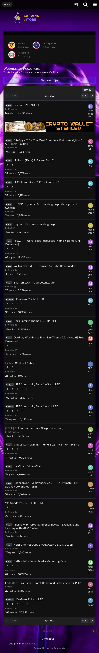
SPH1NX (11, 371)
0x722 (11, 211)
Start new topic (49, 80)
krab (90, 550)
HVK (90, 165)
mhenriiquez (91, 569)
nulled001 (13, 350)
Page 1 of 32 (49, 96)
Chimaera (13, 253)
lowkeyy (12, 286)
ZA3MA (11, 228)
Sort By (88, 90)
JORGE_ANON (14, 548)
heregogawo (90, 113)
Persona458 (90, 591)
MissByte (12, 109)
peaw (91, 604)
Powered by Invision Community (49, 648)
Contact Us (48, 638)
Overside (12, 147)
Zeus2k (11, 570)
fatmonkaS (13, 432)
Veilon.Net (30, 643)
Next (84, 96)
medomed (90, 249)
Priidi (10, 586)
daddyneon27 (90, 329)
